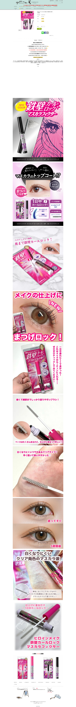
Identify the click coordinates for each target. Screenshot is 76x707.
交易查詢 (57, 0)
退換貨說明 (47, 682)
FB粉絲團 (59, 682)
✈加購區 (15, 8)
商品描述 (35, 40)
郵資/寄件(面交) (40, 682)
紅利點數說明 (27, 682)
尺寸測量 (15, 684)
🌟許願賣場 (21, 8)
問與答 (40, 40)
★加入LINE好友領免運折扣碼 (39, 8)
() (52, 0)
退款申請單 (53, 682)
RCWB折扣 (55, 6)
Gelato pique (49, 6)
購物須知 (20, 682)
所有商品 (15, 6)
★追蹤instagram (28, 8)
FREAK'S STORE (41, 6)
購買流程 (15, 682)
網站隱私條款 (38, 706)
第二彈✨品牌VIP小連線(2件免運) (25, 6)
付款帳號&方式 (33, 682)
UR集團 (34, 6)
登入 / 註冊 (61, 0)
